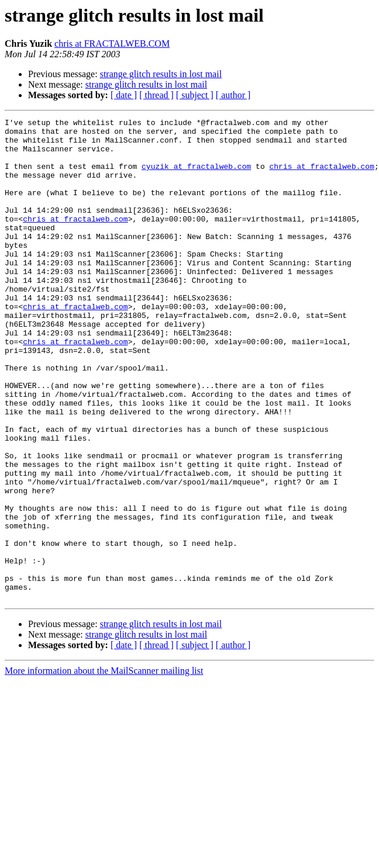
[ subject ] (194, 95)
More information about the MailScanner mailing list (104, 767)
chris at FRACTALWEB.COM (112, 44)
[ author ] (233, 95)
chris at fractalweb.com (321, 176)
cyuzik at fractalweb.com (196, 176)
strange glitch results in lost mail (161, 74)
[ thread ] (156, 95)
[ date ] (124, 95)
